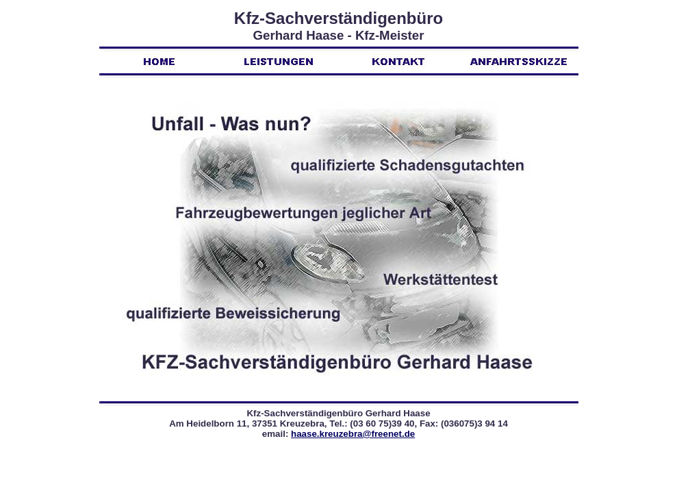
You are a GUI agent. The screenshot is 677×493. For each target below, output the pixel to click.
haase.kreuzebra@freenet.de (353, 434)
